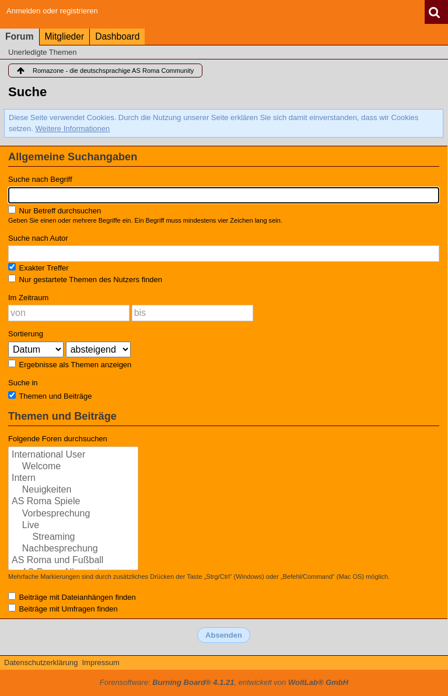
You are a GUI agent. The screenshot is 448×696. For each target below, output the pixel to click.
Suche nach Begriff (40, 179)
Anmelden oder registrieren (52, 10)
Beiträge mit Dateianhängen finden (72, 597)
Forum (19, 36)
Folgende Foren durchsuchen (57, 438)
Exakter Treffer (38, 267)
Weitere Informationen (73, 128)
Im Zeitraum (28, 297)
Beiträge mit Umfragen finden (63, 608)
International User (73, 455)
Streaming (73, 537)
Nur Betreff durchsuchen (54, 210)
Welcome (73, 467)
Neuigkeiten (73, 490)
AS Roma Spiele (73, 502)
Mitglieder (65, 36)
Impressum (100, 662)
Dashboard (117, 36)
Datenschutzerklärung (41, 662)
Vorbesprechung (73, 514)
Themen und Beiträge (50, 395)
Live (73, 526)
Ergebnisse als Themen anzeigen (69, 364)
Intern (73, 478)
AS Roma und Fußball (73, 561)
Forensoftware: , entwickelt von (224, 682)
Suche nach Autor (38, 238)
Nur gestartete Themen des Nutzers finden (85, 279)
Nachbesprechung (73, 549)
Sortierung (25, 333)
